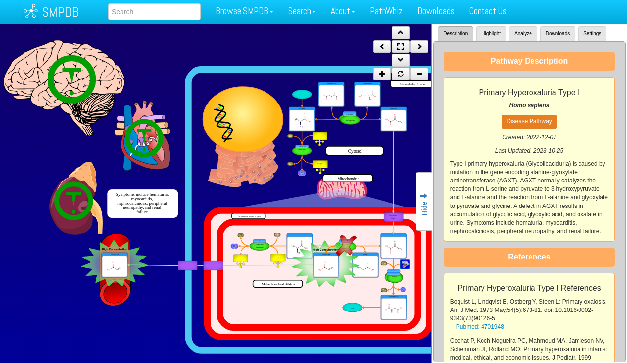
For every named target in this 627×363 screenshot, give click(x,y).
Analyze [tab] (523, 33)
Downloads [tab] (558, 33)
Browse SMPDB (244, 11)
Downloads (436, 11)
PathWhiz (386, 11)
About (343, 11)
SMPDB (60, 12)
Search (302, 11)
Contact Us (487, 11)
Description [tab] (455, 33)
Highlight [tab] (491, 33)
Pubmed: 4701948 (480, 326)
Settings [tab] (592, 33)
